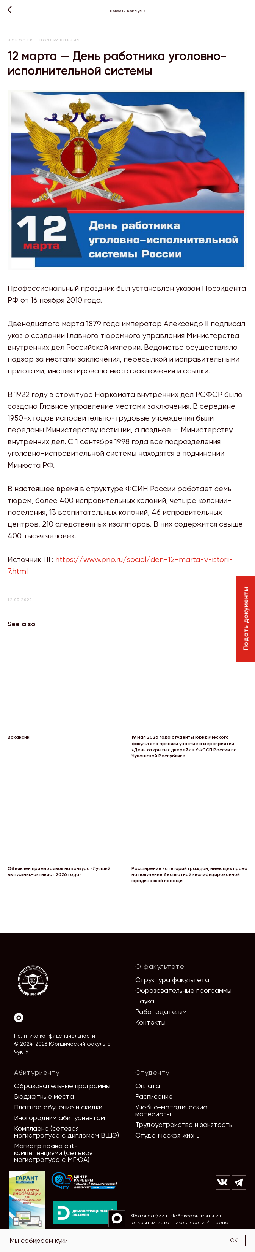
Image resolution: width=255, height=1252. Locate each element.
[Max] (18, 1017)
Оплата (147, 1086)
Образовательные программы (183, 990)
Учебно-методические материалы (171, 1110)
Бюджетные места (44, 1096)
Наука (144, 1001)
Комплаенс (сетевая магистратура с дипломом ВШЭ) (66, 1131)
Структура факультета (172, 980)
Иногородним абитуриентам (59, 1118)
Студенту (152, 1072)
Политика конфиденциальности (54, 1036)
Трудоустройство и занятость (183, 1124)
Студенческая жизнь (167, 1135)
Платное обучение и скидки (58, 1107)
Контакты (150, 1022)
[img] (84, 1180)
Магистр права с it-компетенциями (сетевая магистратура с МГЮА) (53, 1152)
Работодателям (161, 1012)
